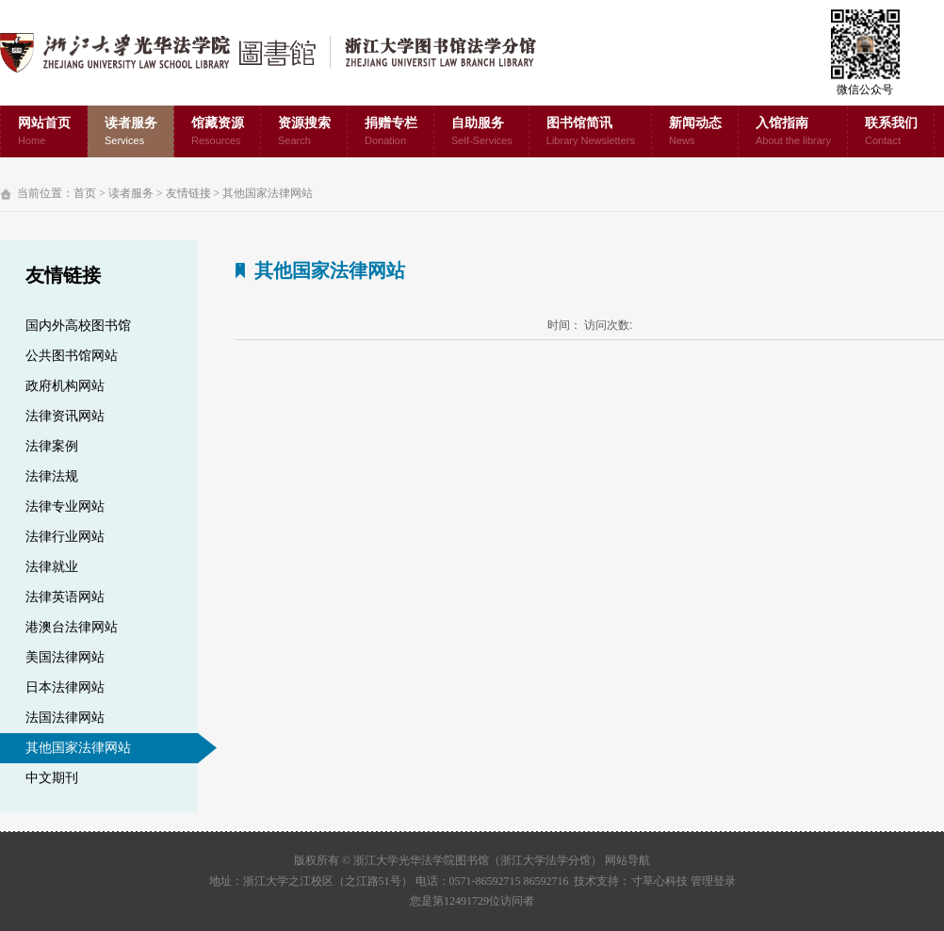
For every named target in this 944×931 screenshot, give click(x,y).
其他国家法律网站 (267, 193)
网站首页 (44, 132)
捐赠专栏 (391, 132)
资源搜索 (304, 132)
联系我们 (891, 132)
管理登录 (713, 881)
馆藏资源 (217, 132)
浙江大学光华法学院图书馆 (283, 53)
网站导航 (627, 860)
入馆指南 (793, 132)
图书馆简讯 (590, 132)
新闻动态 (695, 132)
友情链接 (188, 193)
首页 (84, 193)
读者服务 (131, 132)
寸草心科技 (659, 881)
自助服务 (482, 132)
